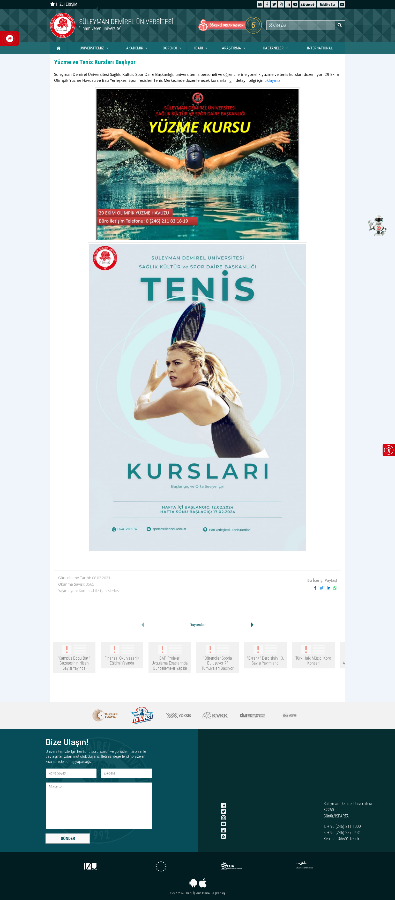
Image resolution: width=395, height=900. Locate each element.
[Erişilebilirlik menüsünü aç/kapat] (389, 450)
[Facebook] (267, 4)
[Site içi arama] (300, 25)
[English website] (260, 4)
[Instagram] (281, 4)
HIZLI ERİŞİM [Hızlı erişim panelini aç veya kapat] (63, 4)
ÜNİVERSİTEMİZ (92, 48)
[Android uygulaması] (193, 883)
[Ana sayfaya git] (124, 25)
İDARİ (198, 48)
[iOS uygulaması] (202, 883)
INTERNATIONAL (320, 48)
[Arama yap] (339, 25)
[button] (342, 4)
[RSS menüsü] (223, 836)
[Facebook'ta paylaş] (316, 588)
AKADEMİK (134, 48)
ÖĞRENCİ (170, 48)
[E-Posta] (126, 773)
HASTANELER (273, 48)
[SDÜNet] (308, 4)
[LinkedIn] (288, 4)
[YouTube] (295, 4)
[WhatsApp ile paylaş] (335, 588)
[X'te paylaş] (323, 588)
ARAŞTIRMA (231, 48)
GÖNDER (68, 838)
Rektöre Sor (327, 4)
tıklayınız (272, 80)
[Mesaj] (99, 805)
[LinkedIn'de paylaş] (330, 588)
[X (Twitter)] (274, 4)
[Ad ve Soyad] (71, 773)
